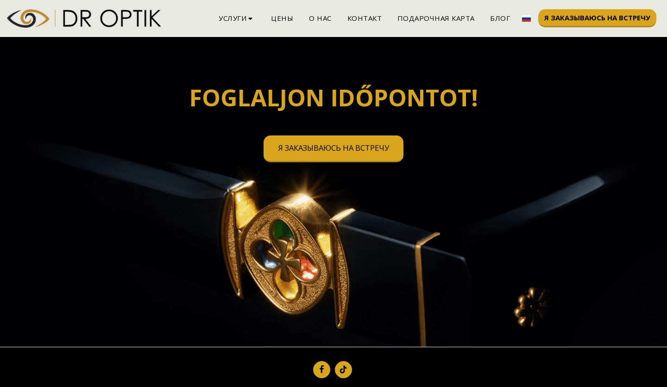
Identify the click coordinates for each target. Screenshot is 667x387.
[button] (237, 18)
